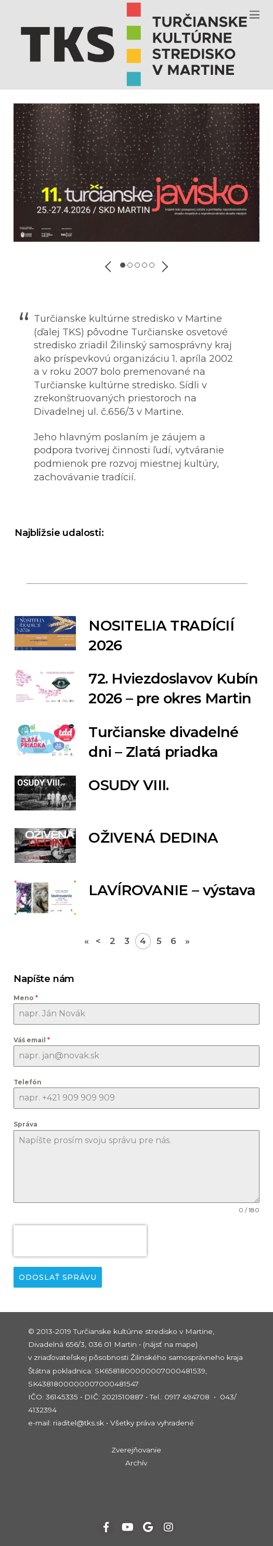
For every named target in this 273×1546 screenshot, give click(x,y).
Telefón (28, 1082)
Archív (136, 1463)
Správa (25, 1124)
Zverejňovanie (136, 1450)
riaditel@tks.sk (78, 1423)
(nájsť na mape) (170, 1344)
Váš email (32, 1040)
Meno (26, 998)
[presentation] (80, 1240)
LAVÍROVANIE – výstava (171, 890)
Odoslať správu (58, 1277)
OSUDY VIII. (128, 785)
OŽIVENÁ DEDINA (153, 837)
